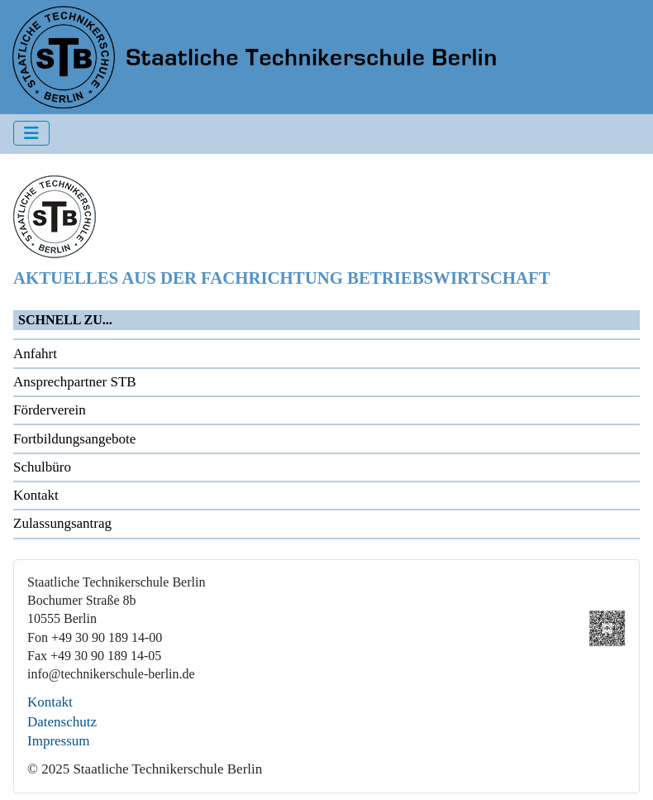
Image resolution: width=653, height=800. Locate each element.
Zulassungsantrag (62, 523)
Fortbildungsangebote (74, 439)
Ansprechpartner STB (74, 382)
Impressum (58, 741)
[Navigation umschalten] (31, 133)
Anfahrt (35, 354)
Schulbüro (42, 467)
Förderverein (49, 410)
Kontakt (36, 495)
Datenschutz (62, 722)
